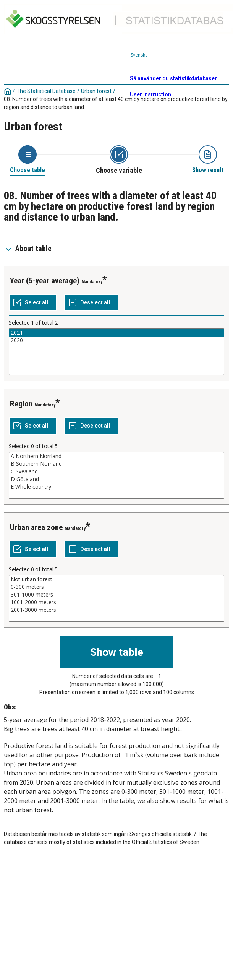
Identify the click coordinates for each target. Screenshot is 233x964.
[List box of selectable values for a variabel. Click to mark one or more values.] (116, 351)
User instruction (150, 94)
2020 (116, 340)
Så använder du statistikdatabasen (174, 78)
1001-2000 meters (116, 602)
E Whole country (116, 487)
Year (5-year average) (44, 280)
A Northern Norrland (116, 456)
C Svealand (116, 471)
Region (21, 403)
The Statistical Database (46, 91)
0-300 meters (116, 587)
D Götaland (116, 479)
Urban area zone (36, 527)
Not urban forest (116, 579)
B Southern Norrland (116, 464)
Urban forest (96, 91)
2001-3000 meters (116, 610)
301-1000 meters (116, 594)
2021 (116, 333)
